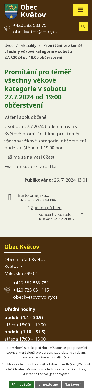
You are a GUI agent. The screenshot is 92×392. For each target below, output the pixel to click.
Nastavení (73, 384)
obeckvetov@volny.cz (35, 32)
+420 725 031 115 (31, 290)
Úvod (8, 45)
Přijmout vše (21, 384)
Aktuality (28, 45)
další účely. (62, 357)
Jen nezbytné (48, 384)
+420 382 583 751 (31, 283)
